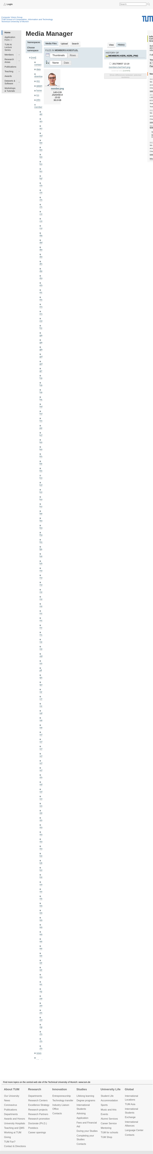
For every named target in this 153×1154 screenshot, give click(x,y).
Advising (81, 1113)
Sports (104, 1105)
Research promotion (39, 1118)
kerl (41, 449)
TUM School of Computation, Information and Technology (27, 19)
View (111, 45)
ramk (42, 692)
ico (37, 95)
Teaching (9, 71)
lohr (41, 563)
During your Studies (87, 1131)
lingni (42, 542)
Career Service (109, 1123)
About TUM (11, 1089)
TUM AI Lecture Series (8, 47)
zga (41, 1027)
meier (42, 592)
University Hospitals (14, 1123)
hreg (42, 421)
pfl (41, 670)
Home (7, 32)
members (38, 107)
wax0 (42, 934)
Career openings (37, 1132)
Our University (11, 1096)
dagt (42, 235)
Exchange (130, 1117)
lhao (42, 535)
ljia (41, 549)
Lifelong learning (85, 1096)
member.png (57, 88)
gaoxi (42, 342)
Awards (8, 76)
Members (9, 54)
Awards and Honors (14, 1118)
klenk (42, 463)
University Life (111, 1089)
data (38, 69)
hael (42, 385)
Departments (11, 1114)
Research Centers (38, 1100)
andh (42, 121)
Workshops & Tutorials (10, 89)
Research (34, 1089)
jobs (38, 100)
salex (42, 713)
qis (41, 677)
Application (82, 1118)
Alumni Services (109, 1118)
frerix (42, 328)
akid (41, 114)
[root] (33, 57)
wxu (41, 984)
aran (42, 128)
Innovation (59, 1089)
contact (37, 64)
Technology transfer (62, 1100)
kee (41, 442)
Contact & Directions (15, 1146)
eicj (38, 81)
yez (41, 1012)
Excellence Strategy (38, 1105)
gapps (39, 86)
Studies (81, 1089)
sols (41, 791)
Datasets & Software (10, 82)
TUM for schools (109, 1132)
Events (104, 1114)
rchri (42, 699)
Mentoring (106, 1128)
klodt (42, 471)
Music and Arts (108, 1109)
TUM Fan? (9, 1141)
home (39, 90)
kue (41, 499)
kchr (42, 435)
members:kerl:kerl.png (123, 56)
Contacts (57, 1113)
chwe (42, 207)
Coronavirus (10, 1105)
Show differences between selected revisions (125, 76)
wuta (42, 977)
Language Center (134, 1130)
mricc (42, 627)
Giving (7, 1137)
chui (41, 200)
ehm (42, 285)
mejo (42, 606)
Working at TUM (12, 1132)
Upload (64, 43)
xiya (41, 991)
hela (42, 406)
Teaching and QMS (14, 1128)
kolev (42, 485)
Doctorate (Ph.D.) (37, 1123)
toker (42, 863)
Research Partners (38, 1114)
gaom (42, 335)
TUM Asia (130, 1104)
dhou (42, 264)
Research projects (38, 1109)
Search (75, 43)
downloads (39, 76)
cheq (42, 185)
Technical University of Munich (15, 21)
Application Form (10, 38)
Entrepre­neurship (61, 1096)
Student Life (107, 1096)
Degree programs (86, 1100)
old (41, 656)
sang (42, 720)
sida (41, 784)
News (7, 1100)
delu (42, 242)
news (39, 1053)
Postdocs (33, 1128)
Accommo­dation (109, 1100)
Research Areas (9, 60)
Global (129, 1089)
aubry (42, 135)
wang (42, 920)
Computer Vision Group (12, 17)
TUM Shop (106, 1137)
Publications (10, 67)
